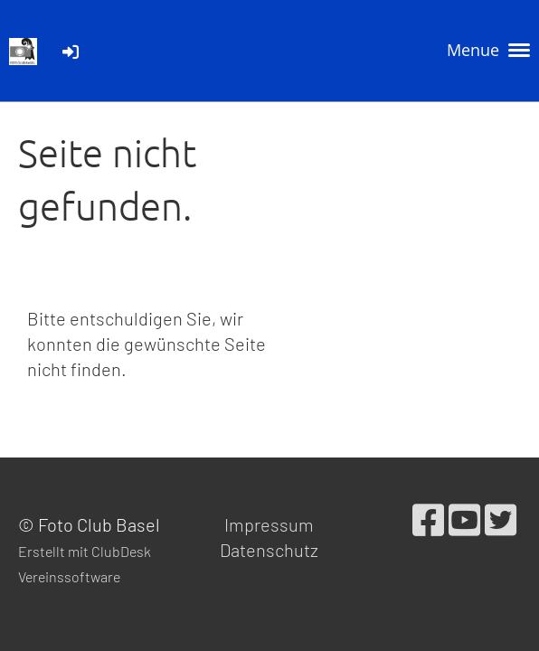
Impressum (269, 524)
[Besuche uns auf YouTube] (464, 519)
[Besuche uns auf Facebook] (428, 519)
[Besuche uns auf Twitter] (500, 519)
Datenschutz (269, 550)
